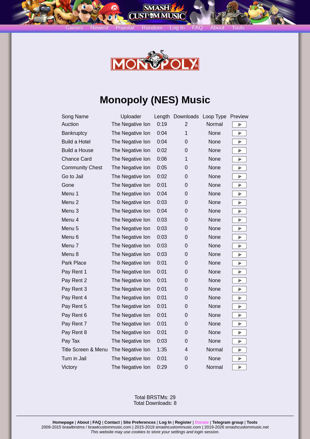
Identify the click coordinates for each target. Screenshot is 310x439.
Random (152, 28)
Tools (238, 28)
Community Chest (82, 167)
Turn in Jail (74, 358)
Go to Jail (72, 176)
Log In (165, 422)
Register (183, 422)
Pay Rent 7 (74, 323)
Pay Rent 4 (74, 297)
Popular (125, 28)
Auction (70, 124)
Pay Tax (71, 341)
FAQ (197, 28)
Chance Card (77, 159)
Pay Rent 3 (74, 289)
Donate (202, 422)
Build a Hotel (76, 141)
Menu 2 (70, 202)
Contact (112, 422)
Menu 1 (70, 193)
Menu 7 (70, 245)
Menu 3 (70, 211)
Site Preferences (139, 422)
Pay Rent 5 (74, 306)
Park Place (74, 263)
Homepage (63, 422)
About (217, 28)
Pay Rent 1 (74, 271)
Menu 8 (70, 254)
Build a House (77, 150)
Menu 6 (70, 237)
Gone (68, 185)
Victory (69, 367)
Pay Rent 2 (74, 280)
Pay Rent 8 (74, 332)
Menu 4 (70, 220)
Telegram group (227, 422)
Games (74, 28)
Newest (99, 28)
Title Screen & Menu (84, 349)
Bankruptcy (74, 133)
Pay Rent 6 (74, 315)
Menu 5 (70, 228)
